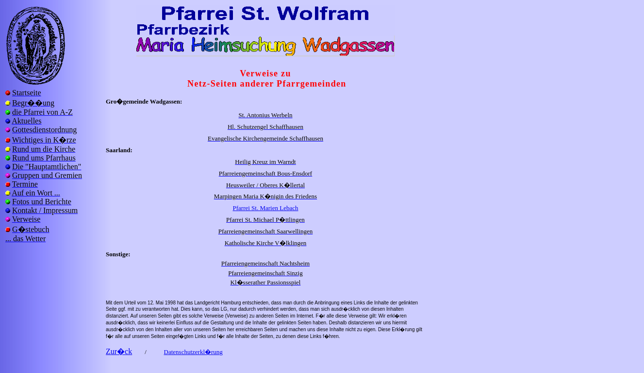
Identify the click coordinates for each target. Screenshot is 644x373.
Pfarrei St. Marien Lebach (265, 208)
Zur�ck (119, 351)
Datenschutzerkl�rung (193, 351)
